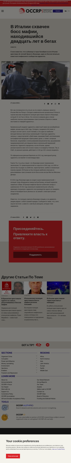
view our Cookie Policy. (58, 449)
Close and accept (13, 456)
